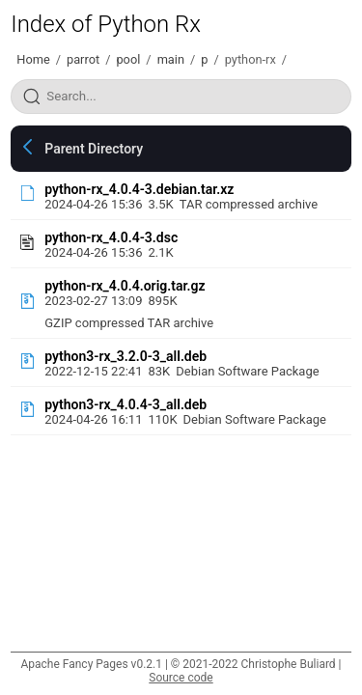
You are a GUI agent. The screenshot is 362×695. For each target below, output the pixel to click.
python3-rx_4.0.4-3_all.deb (125, 404)
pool (128, 59)
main (170, 59)
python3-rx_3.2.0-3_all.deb (125, 356)
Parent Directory (93, 148)
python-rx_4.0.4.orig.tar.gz (124, 285)
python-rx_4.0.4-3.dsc (111, 237)
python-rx (250, 59)
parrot (83, 59)
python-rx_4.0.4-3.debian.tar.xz (139, 189)
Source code (180, 677)
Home (32, 59)
